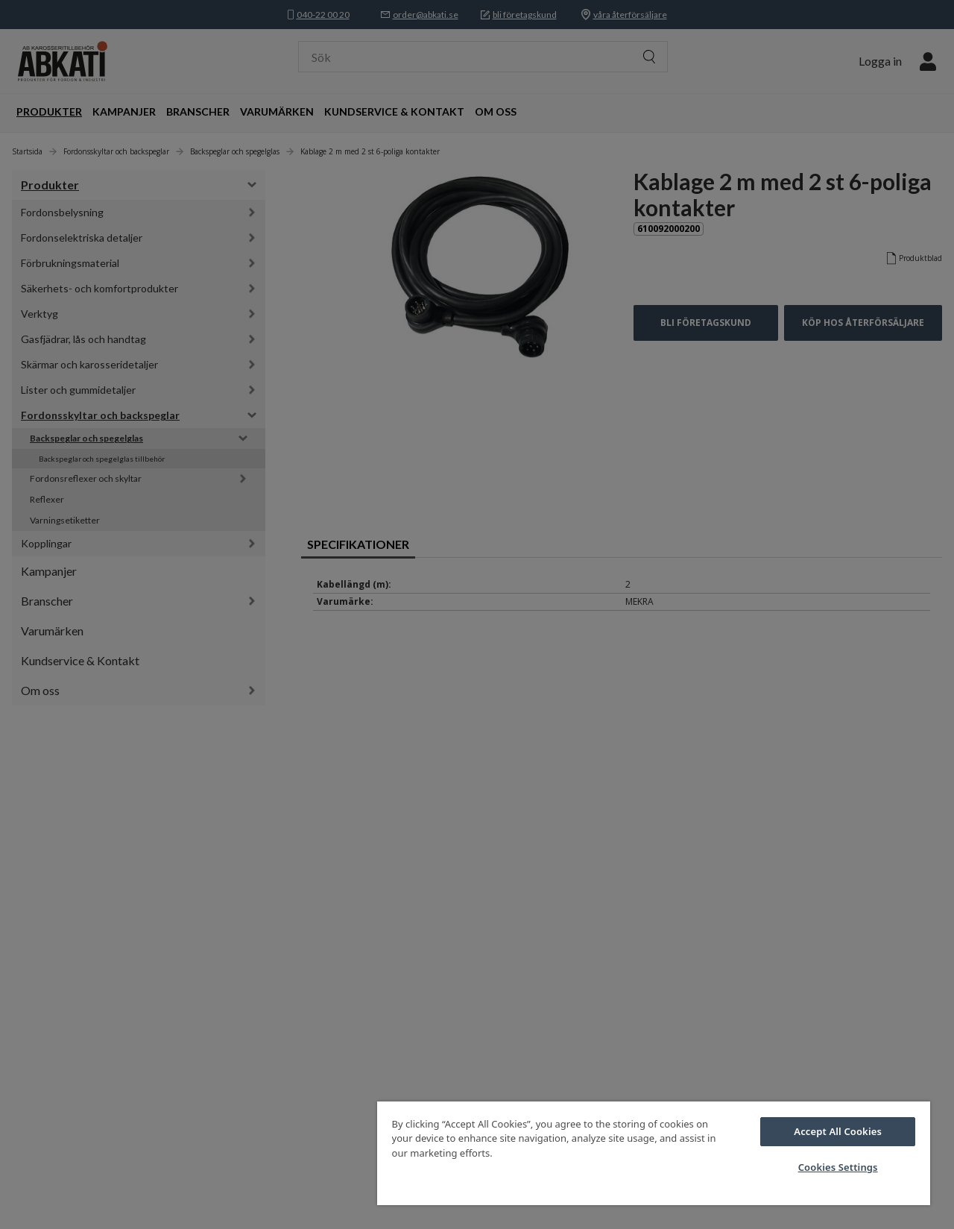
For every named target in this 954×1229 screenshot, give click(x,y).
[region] (653, 1153)
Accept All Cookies (838, 1131)
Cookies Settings (838, 1167)
